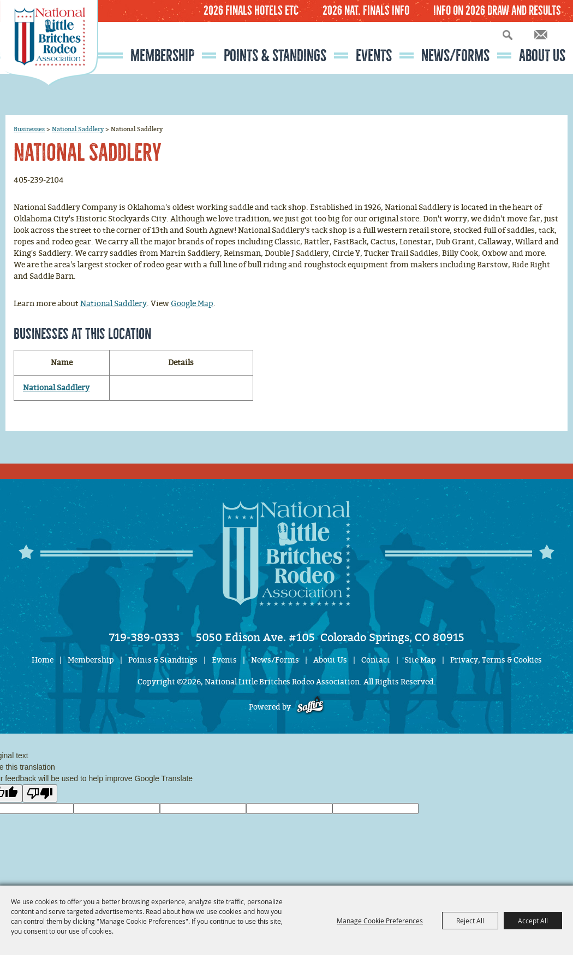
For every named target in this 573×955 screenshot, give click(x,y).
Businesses (29, 129)
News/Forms (455, 55)
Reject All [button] (470, 920)
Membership (162, 55)
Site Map (420, 660)
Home (42, 660)
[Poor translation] (39, 793)
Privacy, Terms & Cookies (496, 660)
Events (374, 55)
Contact (375, 660)
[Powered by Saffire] (310, 707)
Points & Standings (275, 55)
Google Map (192, 303)
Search (507, 35)
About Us (542, 55)
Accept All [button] (533, 920)
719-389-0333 (144, 637)
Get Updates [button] (541, 35)
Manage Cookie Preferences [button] (380, 920)
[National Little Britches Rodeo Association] (49, 63)
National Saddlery (78, 129)
